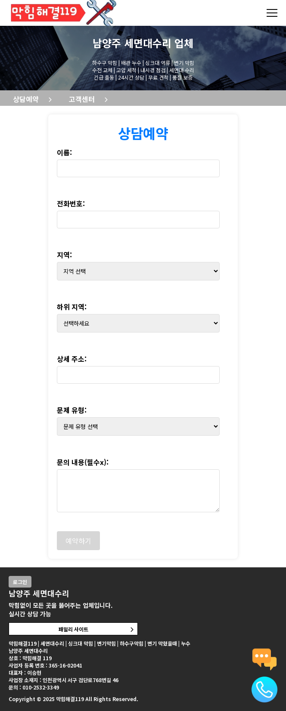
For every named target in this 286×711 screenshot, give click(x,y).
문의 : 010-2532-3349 (34, 687)
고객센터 (82, 99)
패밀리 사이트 (73, 629)
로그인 (20, 581)
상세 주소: (72, 359)
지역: (64, 254)
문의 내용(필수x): (83, 462)
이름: (64, 152)
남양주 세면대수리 (132, 42)
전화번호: (71, 203)
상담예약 (26, 99)
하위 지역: (72, 307)
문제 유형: (72, 410)
